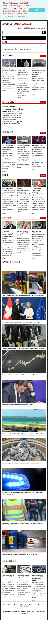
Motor (35, 605)
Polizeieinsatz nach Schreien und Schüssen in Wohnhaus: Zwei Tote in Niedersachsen (23, 524)
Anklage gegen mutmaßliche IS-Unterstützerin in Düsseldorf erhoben (22, 463)
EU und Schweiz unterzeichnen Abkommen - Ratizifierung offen (21, 322)
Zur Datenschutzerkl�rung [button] (14, 16)
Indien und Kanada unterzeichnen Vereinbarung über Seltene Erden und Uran (22, 72)
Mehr (4, 90)
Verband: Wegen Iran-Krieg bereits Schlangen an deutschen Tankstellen (23, 348)
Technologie (24, 605)
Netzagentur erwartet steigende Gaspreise (23, 576)
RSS (25, 28)
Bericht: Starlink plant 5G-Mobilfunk (23, 146)
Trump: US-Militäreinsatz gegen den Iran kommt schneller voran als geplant (8, 235)
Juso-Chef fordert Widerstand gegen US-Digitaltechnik (9, 147)
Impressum (42, 28)
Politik (31, 605)
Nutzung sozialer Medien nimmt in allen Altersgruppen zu (38, 147)
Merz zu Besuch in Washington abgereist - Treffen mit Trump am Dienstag (9, 191)
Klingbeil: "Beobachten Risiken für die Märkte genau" (18, 404)
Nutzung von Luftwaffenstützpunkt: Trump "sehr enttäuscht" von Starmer (23, 433)
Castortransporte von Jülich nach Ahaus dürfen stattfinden (19, 554)
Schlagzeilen (24, 607)
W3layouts (24, 613)
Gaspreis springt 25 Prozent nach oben (8, 576)
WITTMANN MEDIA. (10, 611)
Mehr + (43, 56)
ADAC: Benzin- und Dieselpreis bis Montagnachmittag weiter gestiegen (23, 295)
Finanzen (17, 605)
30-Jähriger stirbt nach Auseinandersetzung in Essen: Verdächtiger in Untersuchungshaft (22, 493)
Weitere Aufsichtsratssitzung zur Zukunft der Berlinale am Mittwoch (23, 191)
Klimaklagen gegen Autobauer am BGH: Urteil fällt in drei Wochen (38, 578)
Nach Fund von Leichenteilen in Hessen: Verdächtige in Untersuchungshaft (38, 234)
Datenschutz (32, 28)
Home (20, 28)
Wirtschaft (10, 605)
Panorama (41, 605)
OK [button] (37, 10)
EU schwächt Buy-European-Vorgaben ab (9, 69)
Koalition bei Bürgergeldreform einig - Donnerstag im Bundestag (38, 71)
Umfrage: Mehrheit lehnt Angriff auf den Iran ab (23, 233)
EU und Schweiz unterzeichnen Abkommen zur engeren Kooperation (38, 191)
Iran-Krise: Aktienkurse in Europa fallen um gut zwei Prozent (20, 374)
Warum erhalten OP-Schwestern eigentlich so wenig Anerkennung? (12, 109)
